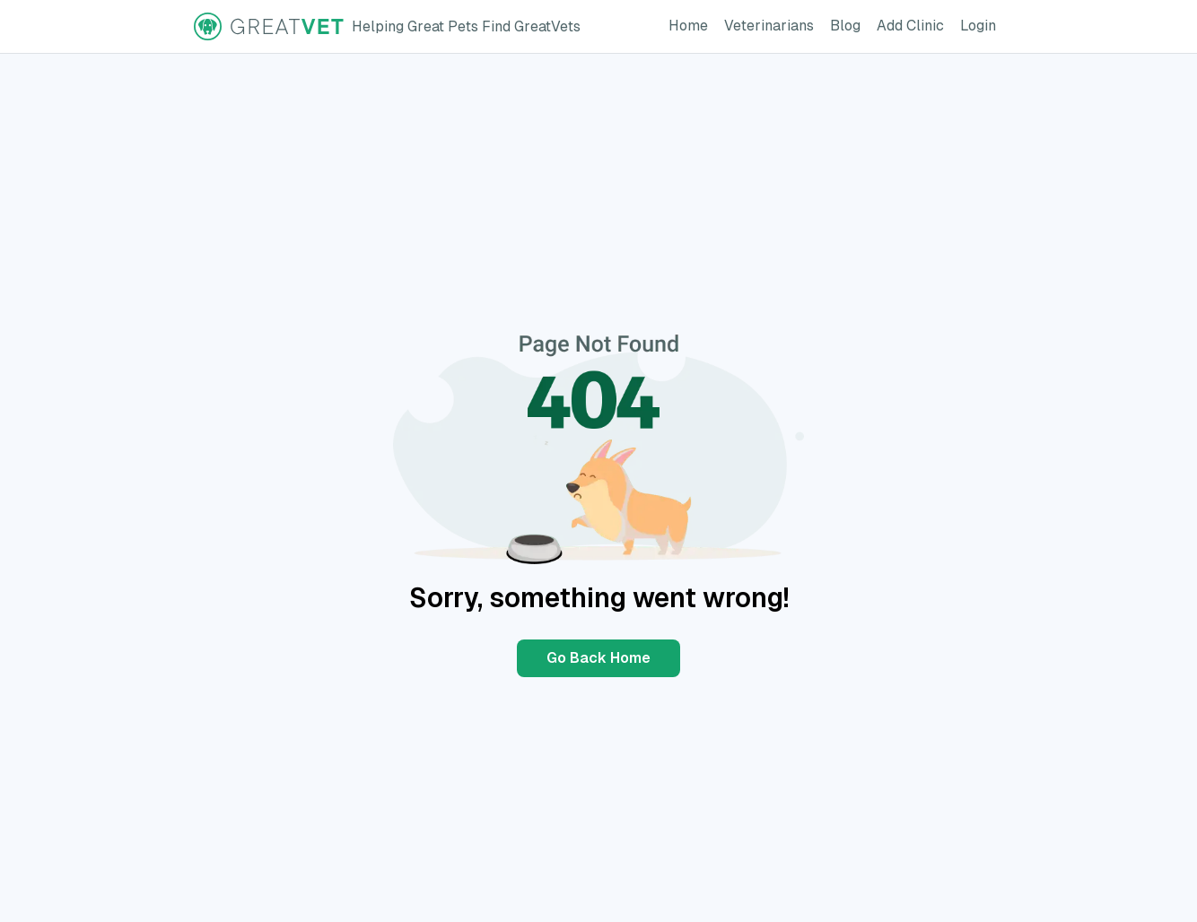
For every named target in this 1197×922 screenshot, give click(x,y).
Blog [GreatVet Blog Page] (849, 24)
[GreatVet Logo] (387, 26)
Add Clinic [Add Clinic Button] (914, 24)
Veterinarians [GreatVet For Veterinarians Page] (772, 24)
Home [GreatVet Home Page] (691, 24)
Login (981, 24)
